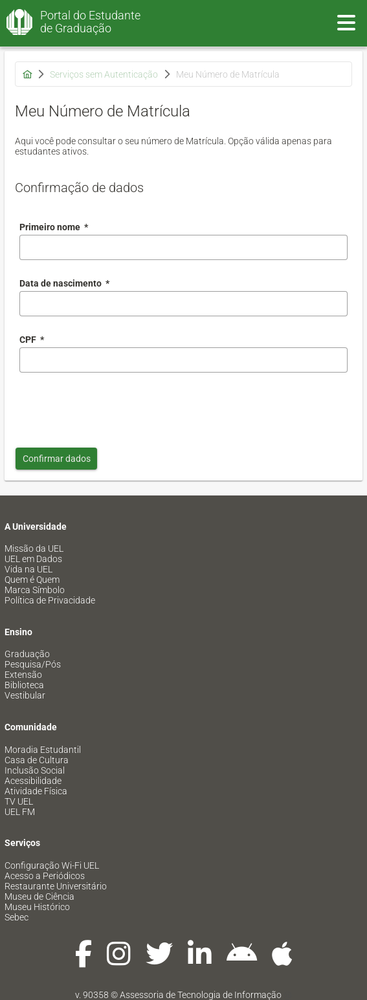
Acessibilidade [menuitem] (33, 781)
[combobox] (183, 303)
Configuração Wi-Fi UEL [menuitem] (52, 865)
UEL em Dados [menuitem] (33, 559)
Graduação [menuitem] (27, 654)
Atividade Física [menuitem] (36, 791)
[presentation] (117, 407)
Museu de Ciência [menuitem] (39, 896)
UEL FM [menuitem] (20, 812)
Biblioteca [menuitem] (24, 685)
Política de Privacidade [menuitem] (50, 600)
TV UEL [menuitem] (19, 801)
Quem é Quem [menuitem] (32, 579)
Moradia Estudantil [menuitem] (43, 750)
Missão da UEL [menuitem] (34, 548)
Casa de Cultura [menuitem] (37, 760)
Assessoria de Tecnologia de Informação (201, 995)
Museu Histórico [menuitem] (37, 907)
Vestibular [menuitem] (25, 695)
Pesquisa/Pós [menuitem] (33, 664)
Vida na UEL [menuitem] (28, 569)
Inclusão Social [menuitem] (35, 770)
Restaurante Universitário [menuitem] (56, 886)
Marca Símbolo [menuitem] (35, 590)
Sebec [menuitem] (16, 917)
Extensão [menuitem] (23, 674)
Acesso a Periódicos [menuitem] (45, 876)
